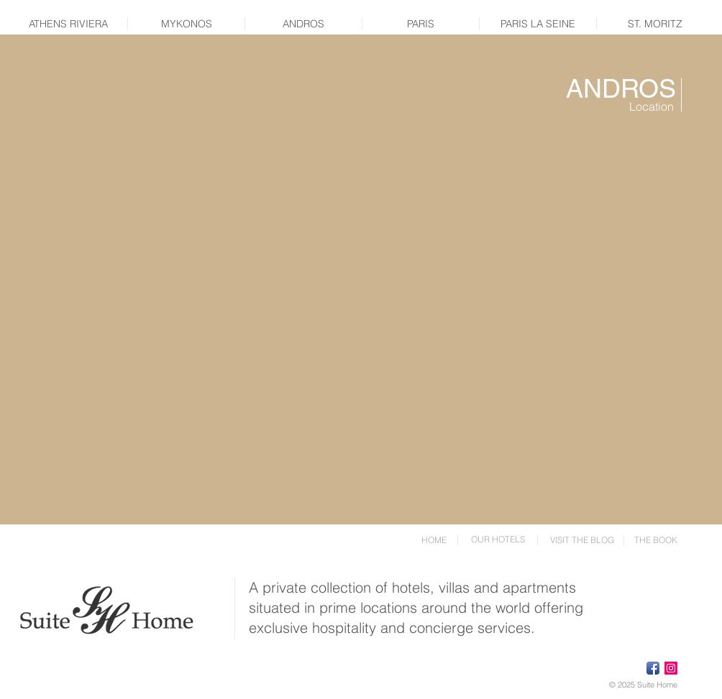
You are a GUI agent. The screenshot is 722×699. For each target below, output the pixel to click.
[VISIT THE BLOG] (582, 540)
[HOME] (433, 540)
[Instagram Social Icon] (670, 668)
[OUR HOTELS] (497, 539)
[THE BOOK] (656, 540)
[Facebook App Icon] (652, 668)
